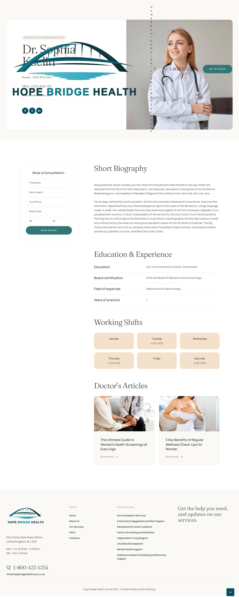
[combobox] (37, 221)
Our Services (76, 526)
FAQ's (72, 532)
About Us (74, 521)
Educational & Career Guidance (134, 526)
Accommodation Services (131, 515)
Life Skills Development (130, 543)
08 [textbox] (30, 221)
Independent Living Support (132, 538)
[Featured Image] (124, 413)
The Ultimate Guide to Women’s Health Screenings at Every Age (123, 444)
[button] (181, 69)
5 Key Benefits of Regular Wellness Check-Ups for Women (185, 444)
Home (72, 515)
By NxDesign (149, 589)
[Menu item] (152, 12)
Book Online (49, 230)
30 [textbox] (54, 221)
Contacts (74, 538)
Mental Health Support (129, 549)
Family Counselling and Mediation (135, 532)
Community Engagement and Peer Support (140, 521)
